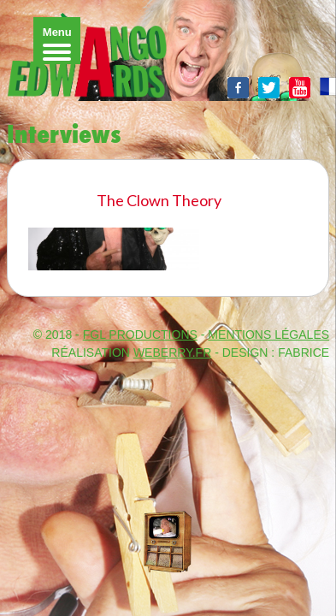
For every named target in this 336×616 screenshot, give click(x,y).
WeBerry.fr (172, 352)
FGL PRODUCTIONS (140, 334)
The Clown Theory (159, 200)
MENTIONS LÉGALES (268, 334)
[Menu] (56, 40)
